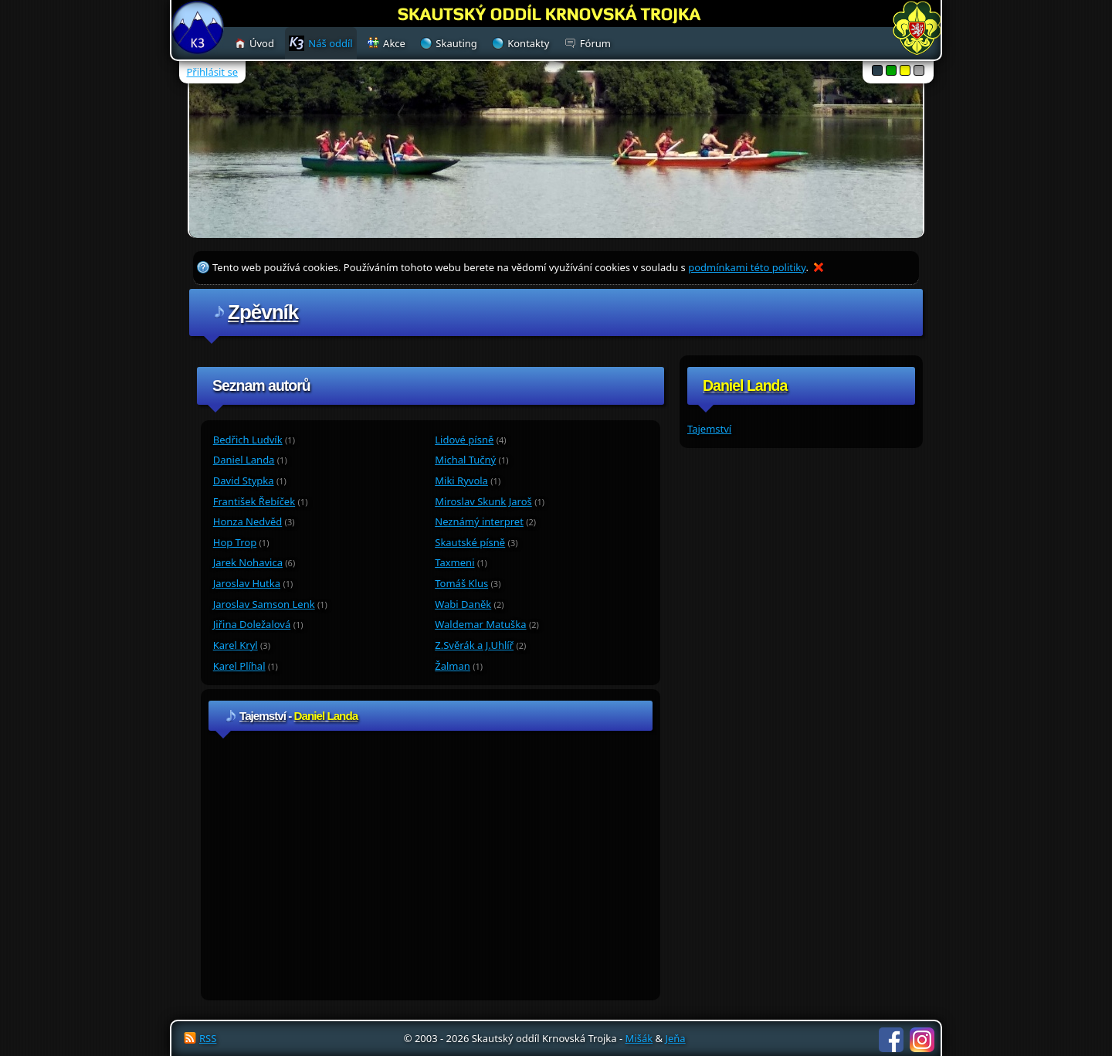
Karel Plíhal (239, 666)
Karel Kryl (235, 645)
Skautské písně (470, 542)
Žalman (452, 666)
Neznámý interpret (479, 521)
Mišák (639, 1038)
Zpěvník (263, 312)
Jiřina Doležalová (252, 624)
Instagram (922, 1039)
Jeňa (675, 1038)
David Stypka (243, 480)
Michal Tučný (465, 460)
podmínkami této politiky (746, 267)
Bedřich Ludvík (248, 440)
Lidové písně (464, 440)
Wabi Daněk (463, 604)
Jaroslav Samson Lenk (264, 604)
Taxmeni (454, 562)
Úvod (261, 43)
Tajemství (709, 429)
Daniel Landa (244, 460)
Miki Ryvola (461, 480)
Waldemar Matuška (480, 624)
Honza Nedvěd (247, 521)
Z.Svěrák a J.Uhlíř (474, 645)
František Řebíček (254, 501)
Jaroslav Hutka (246, 583)
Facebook (891, 1039)
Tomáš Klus (461, 583)
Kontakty (528, 43)
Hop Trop (234, 542)
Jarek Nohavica (248, 562)
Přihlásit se (212, 72)
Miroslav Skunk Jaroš (483, 501)
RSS (207, 1038)
